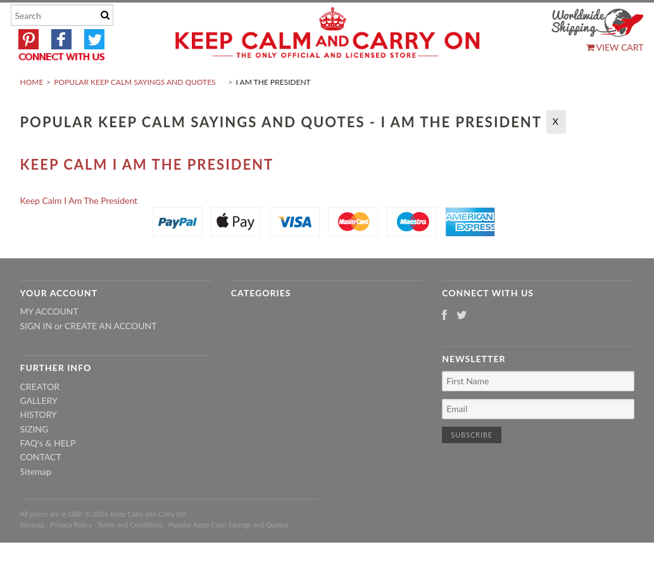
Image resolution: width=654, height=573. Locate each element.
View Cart (615, 47)
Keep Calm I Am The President (147, 194)
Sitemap (36, 501)
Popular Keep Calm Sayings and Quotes (134, 111)
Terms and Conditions (130, 554)
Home (32, 111)
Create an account (110, 355)
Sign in (36, 355)
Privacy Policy (71, 554)
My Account (49, 341)
